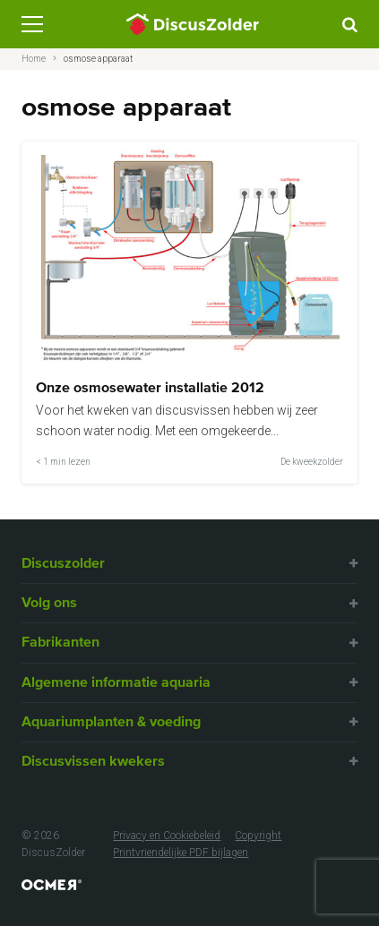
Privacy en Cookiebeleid (166, 835)
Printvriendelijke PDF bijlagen (180, 852)
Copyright (258, 835)
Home (34, 59)
